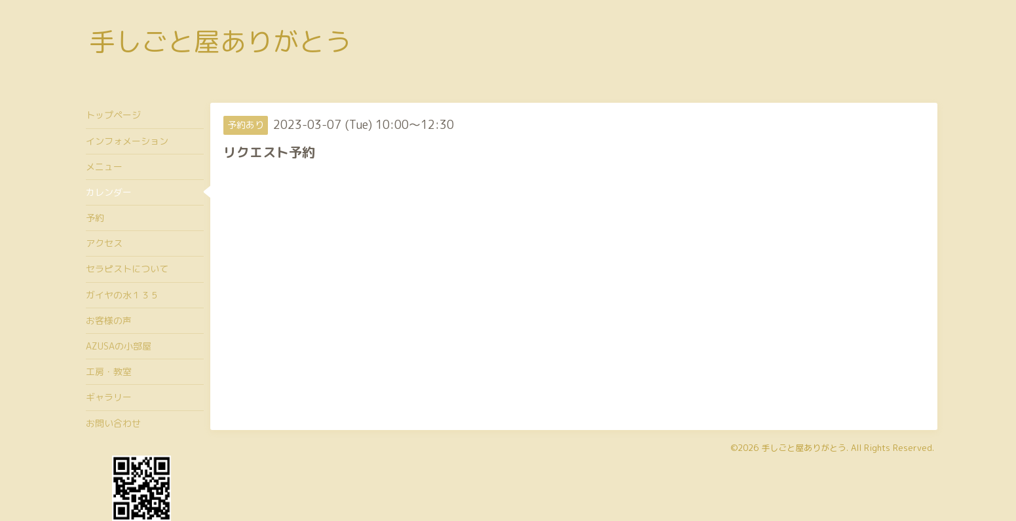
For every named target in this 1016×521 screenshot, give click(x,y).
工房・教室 (109, 371)
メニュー (104, 166)
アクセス (104, 243)
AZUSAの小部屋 (118, 346)
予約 (95, 217)
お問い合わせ (113, 423)
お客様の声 (109, 320)
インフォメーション (127, 141)
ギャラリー (109, 397)
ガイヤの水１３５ (122, 295)
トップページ (113, 115)
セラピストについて (127, 268)
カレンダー (109, 192)
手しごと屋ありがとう (220, 41)
